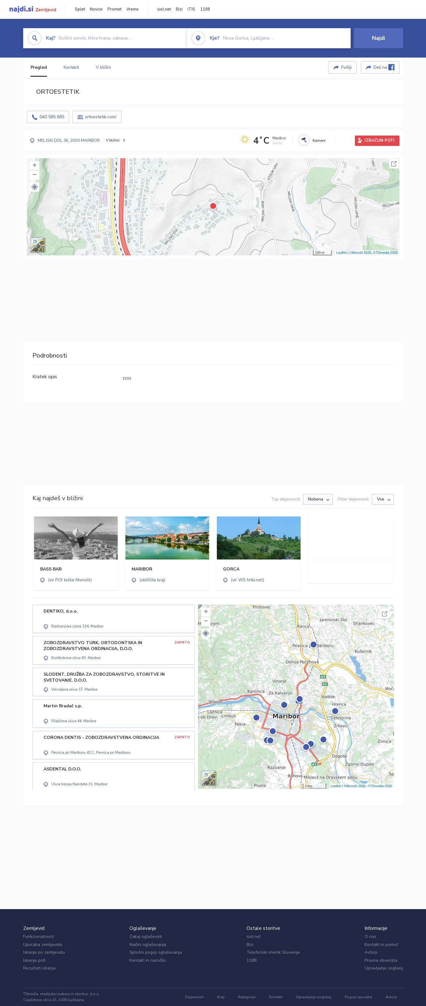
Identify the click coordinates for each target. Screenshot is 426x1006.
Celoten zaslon (394, 163)
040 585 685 (52, 117)
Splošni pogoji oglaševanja (155, 952)
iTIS (191, 9)
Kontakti (71, 67)
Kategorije (246, 997)
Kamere (319, 140)
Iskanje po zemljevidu (44, 952)
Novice (96, 9)
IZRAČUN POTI (379, 140)
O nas (370, 936)
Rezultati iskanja (39, 968)
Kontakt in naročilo (147, 960)
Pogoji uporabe (358, 997)
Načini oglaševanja (147, 944)
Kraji (221, 997)
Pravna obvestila (381, 960)
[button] (34, 187)
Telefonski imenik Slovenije (273, 952)
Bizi (179, 9)
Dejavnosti (194, 997)
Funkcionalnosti (38, 936)
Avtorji (371, 952)
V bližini (103, 67)
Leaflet (341, 252)
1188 (205, 9)
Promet (114, 9)
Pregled (39, 67)
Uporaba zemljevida (42, 944)
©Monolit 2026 (360, 252)
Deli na (383, 67)
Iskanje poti (34, 960)
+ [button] (34, 166)
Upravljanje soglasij (384, 968)
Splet (80, 9)
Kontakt (275, 997)
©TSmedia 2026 (385, 252)
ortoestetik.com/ (100, 117)
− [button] (34, 175)
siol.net (164, 9)
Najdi (378, 38)
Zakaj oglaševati (145, 936)
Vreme (132, 9)
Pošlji (346, 67)
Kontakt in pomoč (381, 944)
